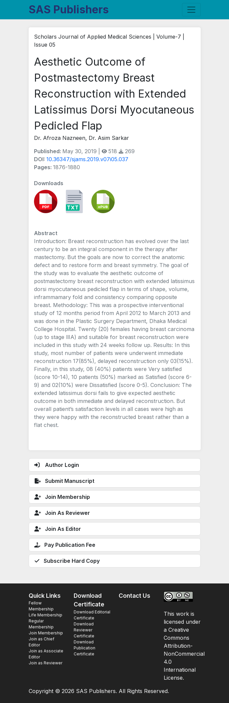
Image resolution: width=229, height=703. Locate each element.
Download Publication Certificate (84, 647)
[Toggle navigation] (191, 9)
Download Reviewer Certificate (84, 629)
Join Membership (46, 632)
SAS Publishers (69, 9)
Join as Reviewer (45, 662)
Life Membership (45, 614)
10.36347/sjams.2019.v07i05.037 (87, 159)
